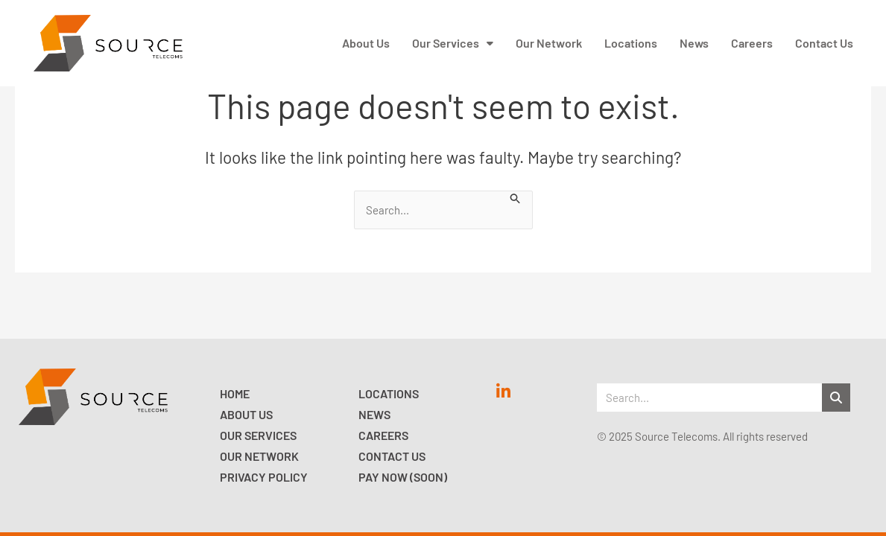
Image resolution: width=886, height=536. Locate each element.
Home (235, 393)
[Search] (836, 397)
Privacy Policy (264, 477)
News (374, 414)
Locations (388, 393)
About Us (246, 414)
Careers (383, 435)
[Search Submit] (516, 197)
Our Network (259, 456)
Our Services (258, 435)
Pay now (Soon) (402, 477)
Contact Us (391, 456)
